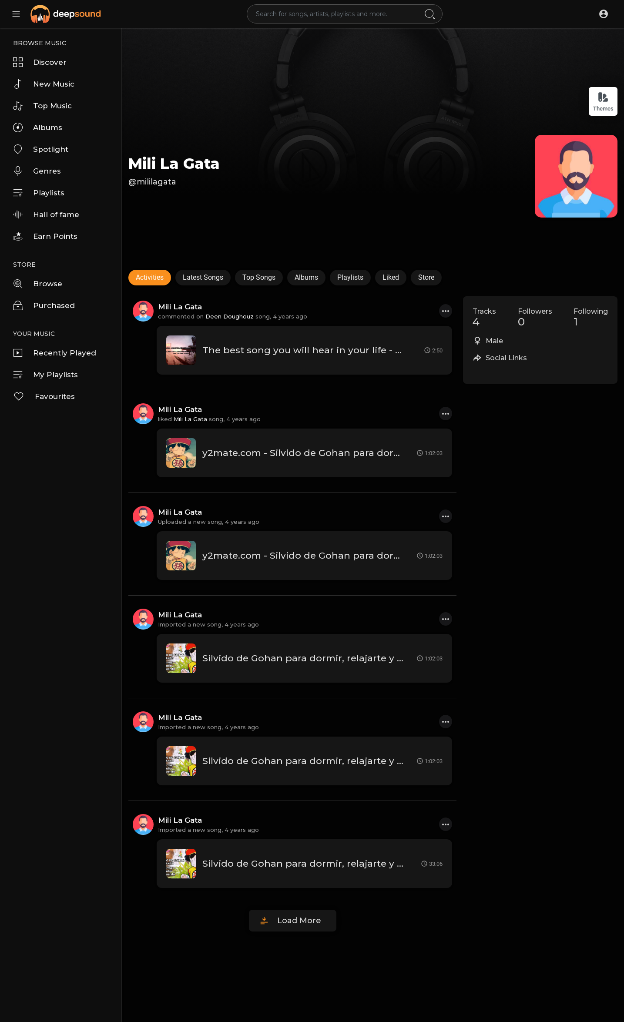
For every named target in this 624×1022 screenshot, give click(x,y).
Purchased (44, 305)
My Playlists (45, 374)
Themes (603, 101)
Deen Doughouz (229, 316)
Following (591, 317)
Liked (390, 277)
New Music (43, 84)
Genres (37, 171)
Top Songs (258, 277)
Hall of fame (46, 214)
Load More (299, 920)
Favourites (44, 396)
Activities (150, 277)
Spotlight (40, 149)
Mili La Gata (174, 163)
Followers (535, 317)
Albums (37, 127)
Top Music (42, 106)
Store (426, 277)
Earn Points (45, 236)
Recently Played (54, 353)
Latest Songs (203, 277)
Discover (40, 62)
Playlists (38, 193)
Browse (37, 283)
